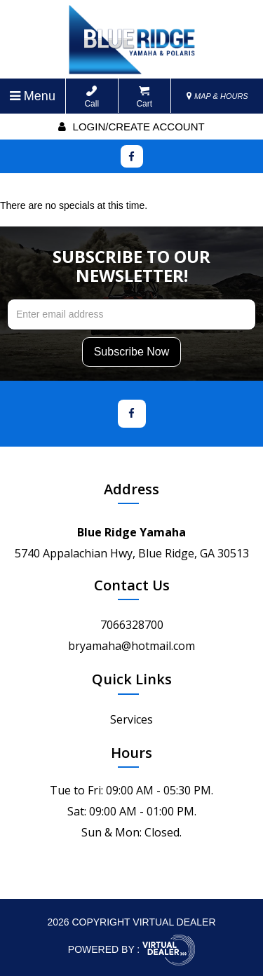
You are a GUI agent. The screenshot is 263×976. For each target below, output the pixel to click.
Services (131, 719)
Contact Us (132, 585)
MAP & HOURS (217, 96)
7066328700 (131, 624)
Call (91, 97)
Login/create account (131, 127)
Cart (144, 97)
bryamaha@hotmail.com (131, 645)
